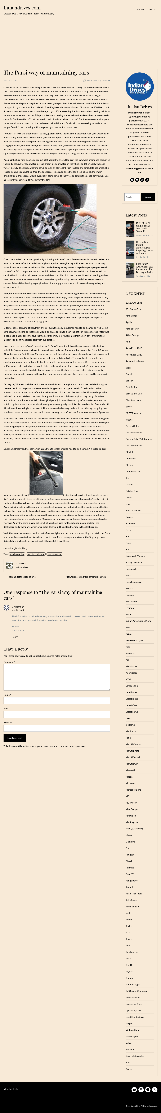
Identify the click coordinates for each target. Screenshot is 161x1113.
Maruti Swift (132, 763)
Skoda (129, 919)
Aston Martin (132, 328)
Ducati (129, 497)
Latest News (132, 711)
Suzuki (129, 939)
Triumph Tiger (133, 984)
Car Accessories (134, 432)
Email (7, 708)
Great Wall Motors (135, 555)
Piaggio (129, 861)
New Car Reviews (134, 828)
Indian (129, 614)
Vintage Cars (132, 1029)
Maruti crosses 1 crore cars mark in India (86, 576)
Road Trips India (134, 893)
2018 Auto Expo (134, 309)
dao (127, 478)
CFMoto (130, 452)
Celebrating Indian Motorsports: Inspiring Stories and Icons (145, 248)
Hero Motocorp (134, 581)
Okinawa (130, 841)
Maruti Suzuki (133, 757)
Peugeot (130, 854)
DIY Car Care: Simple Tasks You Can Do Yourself (143, 227)
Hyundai (130, 607)
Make (128, 737)
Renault (130, 887)
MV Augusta (132, 822)
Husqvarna (131, 601)
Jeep (128, 646)
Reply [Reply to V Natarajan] (15, 636)
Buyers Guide (132, 426)
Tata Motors (132, 952)
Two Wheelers (133, 997)
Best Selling (131, 387)
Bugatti (129, 419)
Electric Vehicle (133, 510)
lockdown (130, 724)
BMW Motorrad (134, 413)
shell (128, 913)
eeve (128, 503)
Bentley (129, 380)
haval (128, 575)
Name (7, 694)
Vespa (129, 1023)
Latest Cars (131, 705)
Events (129, 516)
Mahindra (131, 731)
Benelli (129, 374)
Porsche (130, 867)
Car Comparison (134, 445)
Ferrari (129, 529)
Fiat (128, 536)
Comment (9, 662)
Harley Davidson (134, 562)
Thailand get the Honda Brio (21, 576)
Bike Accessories (134, 400)
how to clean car (55, 554)
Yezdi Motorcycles (135, 1055)
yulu (128, 1062)
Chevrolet (131, 458)
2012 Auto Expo (134, 302)
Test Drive (131, 965)
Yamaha (130, 1049)
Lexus (128, 718)
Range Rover (132, 880)
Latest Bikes (132, 698)
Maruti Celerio (133, 744)
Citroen (129, 465)
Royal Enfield (132, 906)
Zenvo (129, 1068)
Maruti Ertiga (132, 750)
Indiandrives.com (22, 7)
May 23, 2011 (18, 610)
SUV (128, 932)
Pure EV (130, 874)
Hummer (130, 594)
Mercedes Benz (133, 789)
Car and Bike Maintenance (139, 439)
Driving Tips (20, 548)
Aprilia (129, 322)
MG (128, 796)
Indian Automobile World (139, 620)
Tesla (128, 958)
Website (8, 722)
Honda (129, 588)
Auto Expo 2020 (134, 354)
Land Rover (131, 692)
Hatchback (131, 568)
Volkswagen (132, 1036)
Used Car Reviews (135, 1016)
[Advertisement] (80, 42)
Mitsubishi (131, 815)
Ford (128, 549)
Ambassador (132, 315)
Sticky (129, 926)
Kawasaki (130, 653)
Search (148, 197)
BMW (129, 406)
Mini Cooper (132, 809)
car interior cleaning (35, 554)
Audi (128, 341)
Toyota (129, 971)
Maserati (130, 770)
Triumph (130, 977)
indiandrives (21, 567)
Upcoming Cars (133, 1010)
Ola (127, 848)
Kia (127, 659)
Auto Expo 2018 (134, 348)
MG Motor (131, 802)
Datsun (129, 484)
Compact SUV (133, 471)
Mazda (129, 776)
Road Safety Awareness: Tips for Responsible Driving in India (144, 268)
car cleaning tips (17, 554)
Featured (130, 523)
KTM (128, 679)
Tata (128, 945)
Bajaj (128, 367)
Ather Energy (132, 335)
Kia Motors (131, 666)
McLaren (130, 783)
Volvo (128, 1042)
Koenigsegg (131, 672)
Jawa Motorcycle (134, 640)
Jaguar (129, 633)
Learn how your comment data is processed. (65, 746)
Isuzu (128, 627)
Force (128, 542)
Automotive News (135, 361)
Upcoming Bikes (134, 1003)
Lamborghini (132, 685)
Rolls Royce (131, 900)
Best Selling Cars (134, 393)
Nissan (129, 835)
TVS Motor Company (136, 990)
